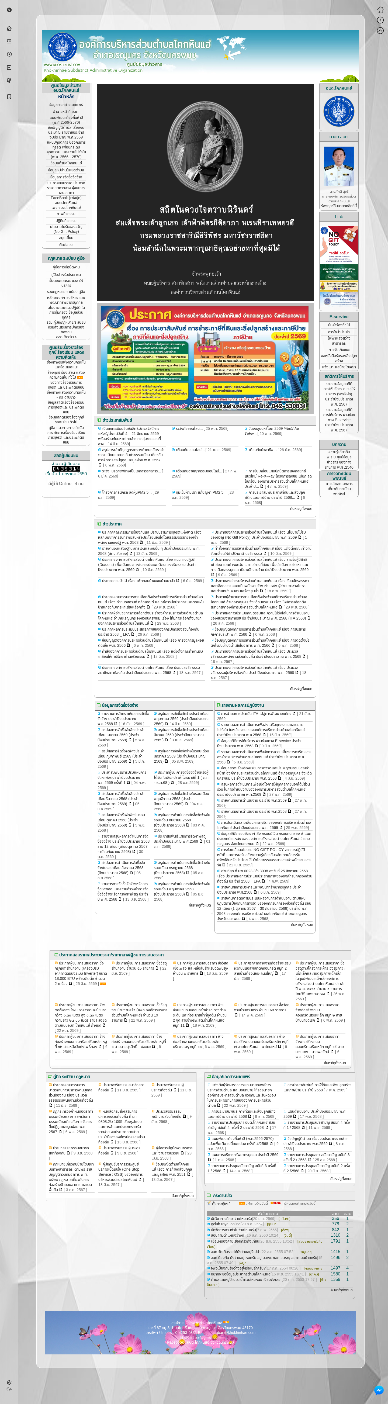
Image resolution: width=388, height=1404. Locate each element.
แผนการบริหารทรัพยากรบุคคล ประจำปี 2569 (244, 1155)
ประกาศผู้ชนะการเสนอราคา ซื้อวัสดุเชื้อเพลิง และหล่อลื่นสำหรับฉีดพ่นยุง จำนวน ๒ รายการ (200, 968)
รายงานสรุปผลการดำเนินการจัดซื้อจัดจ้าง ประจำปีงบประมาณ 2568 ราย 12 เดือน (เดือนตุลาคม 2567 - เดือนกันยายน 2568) (124, 844)
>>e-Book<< (66, 337)
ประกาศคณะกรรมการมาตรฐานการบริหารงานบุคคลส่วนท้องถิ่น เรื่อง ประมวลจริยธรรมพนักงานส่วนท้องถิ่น (71, 1092)
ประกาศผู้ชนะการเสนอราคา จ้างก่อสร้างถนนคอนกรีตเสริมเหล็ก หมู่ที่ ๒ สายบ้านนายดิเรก (319, 1012)
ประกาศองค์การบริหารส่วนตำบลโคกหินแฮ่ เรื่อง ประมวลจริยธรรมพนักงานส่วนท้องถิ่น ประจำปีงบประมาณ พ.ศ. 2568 (256, 654)
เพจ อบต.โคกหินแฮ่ (66, 207)
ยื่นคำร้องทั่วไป (339, 325)
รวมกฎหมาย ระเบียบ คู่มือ (66, 292)
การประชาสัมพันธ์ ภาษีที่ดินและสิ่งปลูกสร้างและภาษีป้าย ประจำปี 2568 (317, 1087)
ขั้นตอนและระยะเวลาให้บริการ (66, 283)
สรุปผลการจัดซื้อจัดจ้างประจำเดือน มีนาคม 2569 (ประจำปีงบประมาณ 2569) (181, 735)
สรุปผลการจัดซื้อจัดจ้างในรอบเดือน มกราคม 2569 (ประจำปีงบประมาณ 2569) (181, 756)
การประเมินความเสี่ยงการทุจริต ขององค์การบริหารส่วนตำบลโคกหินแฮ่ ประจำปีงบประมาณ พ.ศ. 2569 (264, 825)
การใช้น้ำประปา (339, 332)
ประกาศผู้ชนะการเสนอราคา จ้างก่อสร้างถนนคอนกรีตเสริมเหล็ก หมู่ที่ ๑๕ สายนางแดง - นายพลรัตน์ (320, 1044)
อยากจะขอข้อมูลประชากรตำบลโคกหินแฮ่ (240, 1274)
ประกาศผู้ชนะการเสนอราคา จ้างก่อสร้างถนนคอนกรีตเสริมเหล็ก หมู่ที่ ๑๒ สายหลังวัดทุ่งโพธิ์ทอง (81, 1042)
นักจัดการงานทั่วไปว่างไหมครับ (233, 1230)
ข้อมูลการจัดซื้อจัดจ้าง (66, 177)
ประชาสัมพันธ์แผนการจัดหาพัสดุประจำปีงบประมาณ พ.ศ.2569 (180, 839)
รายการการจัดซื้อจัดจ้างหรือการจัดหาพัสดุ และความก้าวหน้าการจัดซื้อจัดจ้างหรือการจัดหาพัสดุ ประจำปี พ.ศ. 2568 (123, 891)
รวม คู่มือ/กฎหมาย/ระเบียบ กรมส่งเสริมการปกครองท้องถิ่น (66, 327)
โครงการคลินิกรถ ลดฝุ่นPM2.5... (126, 492)
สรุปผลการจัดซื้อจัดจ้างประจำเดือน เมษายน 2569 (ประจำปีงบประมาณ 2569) (121, 735)
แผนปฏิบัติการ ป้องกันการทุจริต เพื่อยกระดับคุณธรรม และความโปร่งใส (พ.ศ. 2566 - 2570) (66, 150)
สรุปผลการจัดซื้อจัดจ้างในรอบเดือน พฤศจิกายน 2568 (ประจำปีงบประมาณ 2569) (181, 799)
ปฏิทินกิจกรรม (66, 221)
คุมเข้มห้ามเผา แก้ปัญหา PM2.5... (201, 492)
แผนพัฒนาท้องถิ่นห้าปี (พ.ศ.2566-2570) (66, 120)
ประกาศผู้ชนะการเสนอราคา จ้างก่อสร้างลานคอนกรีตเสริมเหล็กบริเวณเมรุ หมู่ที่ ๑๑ (198, 1042)
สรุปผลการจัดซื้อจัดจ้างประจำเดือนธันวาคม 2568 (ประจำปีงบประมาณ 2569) (121, 799)
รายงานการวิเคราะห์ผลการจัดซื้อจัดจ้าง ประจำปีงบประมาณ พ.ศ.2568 (123, 719)
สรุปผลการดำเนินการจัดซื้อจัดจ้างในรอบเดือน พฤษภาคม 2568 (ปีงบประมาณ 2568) (182, 889)
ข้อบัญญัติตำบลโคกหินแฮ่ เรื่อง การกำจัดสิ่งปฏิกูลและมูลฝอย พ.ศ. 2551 (171, 1169)
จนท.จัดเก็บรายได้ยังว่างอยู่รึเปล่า (235, 1252)
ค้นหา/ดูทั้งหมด (301, 508)
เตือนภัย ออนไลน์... (190, 450)
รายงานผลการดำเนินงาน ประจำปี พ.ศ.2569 (253, 800)
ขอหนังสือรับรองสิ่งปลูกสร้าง (339, 358)
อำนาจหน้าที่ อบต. (66, 112)
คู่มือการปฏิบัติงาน (66, 267)
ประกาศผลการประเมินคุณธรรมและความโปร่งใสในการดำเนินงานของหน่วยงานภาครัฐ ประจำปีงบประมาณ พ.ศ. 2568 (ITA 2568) (260, 615)
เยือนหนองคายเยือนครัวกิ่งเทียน (234, 1241)
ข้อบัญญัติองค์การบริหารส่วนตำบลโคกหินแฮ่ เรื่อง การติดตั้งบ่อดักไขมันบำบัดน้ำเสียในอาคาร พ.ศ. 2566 (260, 643)
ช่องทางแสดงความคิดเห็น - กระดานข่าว (66, 395)
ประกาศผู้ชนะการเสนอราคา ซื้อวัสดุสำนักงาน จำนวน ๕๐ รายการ (139, 965)
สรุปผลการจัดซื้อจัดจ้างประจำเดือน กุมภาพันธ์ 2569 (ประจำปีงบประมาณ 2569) (121, 756)
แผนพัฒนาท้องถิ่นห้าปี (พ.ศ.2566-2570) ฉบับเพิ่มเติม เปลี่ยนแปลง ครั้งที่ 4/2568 (240, 1141)
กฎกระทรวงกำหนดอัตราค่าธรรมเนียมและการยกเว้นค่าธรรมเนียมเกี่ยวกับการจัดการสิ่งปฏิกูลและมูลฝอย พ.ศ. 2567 (71, 1122)
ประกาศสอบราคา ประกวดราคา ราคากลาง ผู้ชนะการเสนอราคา (66, 188)
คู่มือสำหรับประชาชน (66, 275)
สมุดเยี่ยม (66, 238)
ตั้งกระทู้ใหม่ (221, 1204)
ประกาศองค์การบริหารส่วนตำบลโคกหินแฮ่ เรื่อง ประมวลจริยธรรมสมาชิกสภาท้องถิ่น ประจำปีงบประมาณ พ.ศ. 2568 (149, 670)
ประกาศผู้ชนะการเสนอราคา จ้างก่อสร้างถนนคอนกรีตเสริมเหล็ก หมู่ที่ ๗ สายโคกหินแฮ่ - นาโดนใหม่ (261, 1042)
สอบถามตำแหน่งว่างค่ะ (227, 1235)
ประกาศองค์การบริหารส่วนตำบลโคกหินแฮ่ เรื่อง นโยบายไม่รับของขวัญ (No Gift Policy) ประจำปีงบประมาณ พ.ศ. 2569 (258, 535)
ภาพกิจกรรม (66, 214)
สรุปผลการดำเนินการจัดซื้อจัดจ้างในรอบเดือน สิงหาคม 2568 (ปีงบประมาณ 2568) (121, 868)
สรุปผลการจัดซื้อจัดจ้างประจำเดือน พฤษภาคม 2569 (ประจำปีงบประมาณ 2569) (181, 719)
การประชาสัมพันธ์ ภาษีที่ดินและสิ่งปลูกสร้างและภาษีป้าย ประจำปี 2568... (275, 495)
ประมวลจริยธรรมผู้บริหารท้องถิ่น (167, 1087)
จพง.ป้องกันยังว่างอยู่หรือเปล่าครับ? (238, 1268)
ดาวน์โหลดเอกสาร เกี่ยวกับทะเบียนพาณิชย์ (339, 489)
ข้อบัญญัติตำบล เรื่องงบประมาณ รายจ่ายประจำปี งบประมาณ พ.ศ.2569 (66, 132)
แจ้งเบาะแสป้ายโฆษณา (339, 367)
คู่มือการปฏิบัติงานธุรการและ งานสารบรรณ (172, 1150)
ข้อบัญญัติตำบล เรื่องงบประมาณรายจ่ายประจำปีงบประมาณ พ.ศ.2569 (315, 1141)
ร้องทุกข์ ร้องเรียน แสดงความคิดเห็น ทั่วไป (66, 375)
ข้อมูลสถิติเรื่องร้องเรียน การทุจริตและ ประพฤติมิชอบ (66, 407)
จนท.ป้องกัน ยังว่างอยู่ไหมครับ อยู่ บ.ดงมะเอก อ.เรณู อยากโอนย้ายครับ (263, 1258)
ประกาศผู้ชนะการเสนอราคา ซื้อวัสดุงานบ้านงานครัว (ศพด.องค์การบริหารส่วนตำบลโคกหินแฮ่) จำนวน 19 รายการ (140, 1012)
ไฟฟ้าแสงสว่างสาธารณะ (339, 341)
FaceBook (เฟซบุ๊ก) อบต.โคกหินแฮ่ (66, 200)
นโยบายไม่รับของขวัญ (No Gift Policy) (66, 229)
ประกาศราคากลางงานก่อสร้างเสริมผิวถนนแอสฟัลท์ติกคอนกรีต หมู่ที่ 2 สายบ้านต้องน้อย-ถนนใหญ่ (262, 968)
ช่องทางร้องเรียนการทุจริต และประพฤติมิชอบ (66, 385)
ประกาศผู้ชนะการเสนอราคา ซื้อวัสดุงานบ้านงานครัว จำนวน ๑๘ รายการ (261, 1007)
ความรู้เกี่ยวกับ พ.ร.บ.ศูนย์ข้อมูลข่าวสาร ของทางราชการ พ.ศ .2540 (339, 459)
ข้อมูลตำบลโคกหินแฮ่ (66, 163)
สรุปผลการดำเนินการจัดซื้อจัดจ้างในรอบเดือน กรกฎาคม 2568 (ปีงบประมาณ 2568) (182, 868)
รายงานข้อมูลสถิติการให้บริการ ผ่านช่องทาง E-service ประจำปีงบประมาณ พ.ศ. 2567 (339, 420)
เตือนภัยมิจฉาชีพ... (262, 450)
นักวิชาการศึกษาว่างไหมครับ (231, 1219)
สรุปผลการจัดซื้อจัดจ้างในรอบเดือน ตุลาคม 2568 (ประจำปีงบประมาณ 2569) (121, 820)
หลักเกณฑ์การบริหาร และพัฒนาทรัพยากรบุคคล (66, 300)
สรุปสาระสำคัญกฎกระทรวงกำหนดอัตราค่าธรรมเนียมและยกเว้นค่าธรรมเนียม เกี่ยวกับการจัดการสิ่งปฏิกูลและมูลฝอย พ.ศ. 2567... (131, 455)
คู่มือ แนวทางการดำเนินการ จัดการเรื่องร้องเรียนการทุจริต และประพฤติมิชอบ (66, 435)
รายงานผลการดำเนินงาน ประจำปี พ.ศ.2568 (253, 811)
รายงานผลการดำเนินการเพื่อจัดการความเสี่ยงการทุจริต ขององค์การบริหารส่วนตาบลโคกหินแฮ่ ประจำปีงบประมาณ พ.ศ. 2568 (264, 757)
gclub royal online (225, 1224)
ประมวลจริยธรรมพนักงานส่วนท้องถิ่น (166, 1114)
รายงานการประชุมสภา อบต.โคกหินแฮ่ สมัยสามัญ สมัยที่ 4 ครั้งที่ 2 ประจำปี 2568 (241, 1125)
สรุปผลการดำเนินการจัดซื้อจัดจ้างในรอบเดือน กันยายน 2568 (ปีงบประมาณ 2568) (182, 820)
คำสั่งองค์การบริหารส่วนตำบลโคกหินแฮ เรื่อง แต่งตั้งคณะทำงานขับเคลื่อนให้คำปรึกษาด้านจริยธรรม (261, 551)
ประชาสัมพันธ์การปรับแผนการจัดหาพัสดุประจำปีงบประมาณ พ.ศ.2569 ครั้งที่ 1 (122, 778)
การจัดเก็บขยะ (339, 349)
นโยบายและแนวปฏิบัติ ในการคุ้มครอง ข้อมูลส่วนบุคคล (66, 312)
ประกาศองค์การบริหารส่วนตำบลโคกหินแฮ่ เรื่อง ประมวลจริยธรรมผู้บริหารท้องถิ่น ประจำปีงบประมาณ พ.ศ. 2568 (254, 670)
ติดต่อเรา (66, 245)
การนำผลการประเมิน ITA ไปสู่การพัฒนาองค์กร (255, 714)
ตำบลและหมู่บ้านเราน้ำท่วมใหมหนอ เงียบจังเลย (246, 1279)
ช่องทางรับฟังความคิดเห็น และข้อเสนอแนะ (66, 364)
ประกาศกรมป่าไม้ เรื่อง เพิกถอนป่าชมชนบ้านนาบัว (138, 581)
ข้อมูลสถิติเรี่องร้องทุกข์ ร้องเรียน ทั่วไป (66, 419)
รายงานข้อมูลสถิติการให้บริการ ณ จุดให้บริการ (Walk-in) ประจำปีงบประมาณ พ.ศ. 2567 (339, 394)
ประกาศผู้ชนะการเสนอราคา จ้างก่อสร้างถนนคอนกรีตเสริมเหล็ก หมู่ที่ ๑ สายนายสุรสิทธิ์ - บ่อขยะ (139, 1042)
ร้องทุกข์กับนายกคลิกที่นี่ (339, 206)
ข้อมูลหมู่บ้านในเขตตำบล (66, 170)
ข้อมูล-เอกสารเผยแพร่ (66, 105)
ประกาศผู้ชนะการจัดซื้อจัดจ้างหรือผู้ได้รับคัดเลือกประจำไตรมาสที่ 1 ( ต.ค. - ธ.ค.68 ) (181, 778)
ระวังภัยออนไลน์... (189, 428)
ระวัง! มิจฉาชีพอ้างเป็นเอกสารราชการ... (131, 471)
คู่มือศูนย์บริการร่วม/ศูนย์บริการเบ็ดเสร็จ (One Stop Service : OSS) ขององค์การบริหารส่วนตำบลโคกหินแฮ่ (120, 1171)
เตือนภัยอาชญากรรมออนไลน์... (198, 471)
